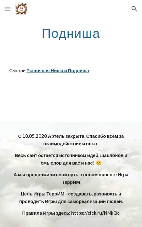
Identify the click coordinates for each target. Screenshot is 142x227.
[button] (7, 8)
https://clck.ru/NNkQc (95, 213)
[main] (71, 33)
